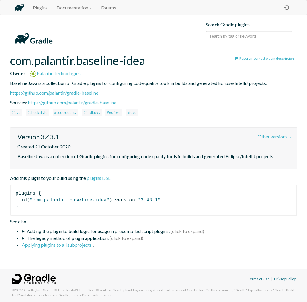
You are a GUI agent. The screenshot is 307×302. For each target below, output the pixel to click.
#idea (132, 112)
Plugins (40, 7)
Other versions (274, 136)
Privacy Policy (285, 279)
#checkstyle (37, 112)
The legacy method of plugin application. (68, 238)
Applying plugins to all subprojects (57, 245)
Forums (108, 7)
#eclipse (113, 112)
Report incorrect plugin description (264, 58)
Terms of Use (258, 279)
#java (16, 112)
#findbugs (91, 112)
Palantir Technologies (55, 73)
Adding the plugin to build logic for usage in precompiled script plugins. (98, 231)
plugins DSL (98, 178)
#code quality (65, 112)
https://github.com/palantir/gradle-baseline (54, 93)
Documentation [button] (74, 7)
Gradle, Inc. (33, 290)
